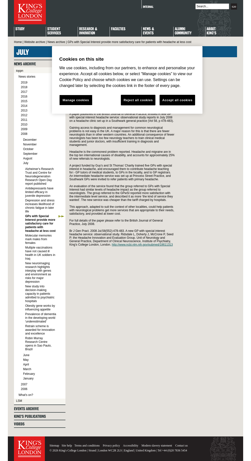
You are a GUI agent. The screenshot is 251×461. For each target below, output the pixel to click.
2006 (24, 389)
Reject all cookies (138, 100)
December (30, 139)
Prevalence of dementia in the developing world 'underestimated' (40, 317)
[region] (127, 80)
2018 (24, 87)
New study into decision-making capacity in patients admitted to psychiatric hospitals (39, 294)
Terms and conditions (87, 445)
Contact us (181, 445)
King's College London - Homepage (30, 12)
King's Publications (30, 416)
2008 (24, 134)
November (30, 144)
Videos (19, 424)
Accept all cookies (177, 100)
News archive (56, 42)
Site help (67, 445)
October (28, 149)
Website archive (34, 42)
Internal (148, 6)
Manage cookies (76, 100)
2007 (24, 384)
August (27, 158)
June (26, 355)
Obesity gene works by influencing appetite (40, 307)
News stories (26, 76)
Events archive (26, 409)
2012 (24, 115)
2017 (24, 92)
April (26, 364)
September (30, 153)
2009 (24, 129)
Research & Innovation (88, 31)
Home (18, 42)
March (27, 369)
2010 (24, 124)
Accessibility (130, 445)
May (26, 360)
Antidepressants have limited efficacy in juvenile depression (39, 192)
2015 (24, 101)
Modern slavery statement (156, 445)
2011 (24, 120)
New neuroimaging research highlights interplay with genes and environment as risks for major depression (38, 272)
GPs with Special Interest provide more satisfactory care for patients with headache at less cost (40, 223)
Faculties (118, 29)
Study (20, 29)
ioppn (19, 70)
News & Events (148, 31)
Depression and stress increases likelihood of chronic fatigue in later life (39, 206)
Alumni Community (183, 31)
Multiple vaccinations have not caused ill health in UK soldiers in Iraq (40, 253)
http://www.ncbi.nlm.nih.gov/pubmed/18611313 (142, 244)
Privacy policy (111, 445)
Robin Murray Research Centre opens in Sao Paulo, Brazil (38, 343)
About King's (211, 31)
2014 (24, 106)
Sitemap (54, 445)
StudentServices (54, 31)
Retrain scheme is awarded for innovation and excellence (40, 329)
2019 (24, 82)
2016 (24, 96)
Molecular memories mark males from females (38, 239)
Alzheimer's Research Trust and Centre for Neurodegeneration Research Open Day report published (39, 176)
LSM (19, 401)
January (28, 378)
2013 (24, 110)
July (25, 163)
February (29, 374)
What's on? (25, 395)
